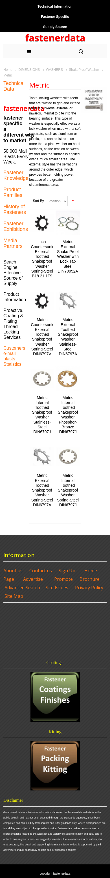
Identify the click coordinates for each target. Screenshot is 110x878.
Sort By (38, 201)
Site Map (14, 596)
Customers (14, 348)
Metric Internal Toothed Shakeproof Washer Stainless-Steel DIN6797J (42, 414)
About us (13, 570)
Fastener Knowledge (15, 175)
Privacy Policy (89, 587)
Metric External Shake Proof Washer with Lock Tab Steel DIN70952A (68, 256)
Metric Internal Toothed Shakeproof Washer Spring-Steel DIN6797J (68, 490)
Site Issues (57, 587)
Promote (63, 579)
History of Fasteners (14, 209)
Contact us (40, 570)
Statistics (12, 364)
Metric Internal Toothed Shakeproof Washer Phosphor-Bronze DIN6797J (68, 414)
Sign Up (67, 570)
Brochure (90, 579)
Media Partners (13, 243)
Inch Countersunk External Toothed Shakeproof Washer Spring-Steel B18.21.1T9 (42, 258)
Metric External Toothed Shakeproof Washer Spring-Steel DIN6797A (42, 490)
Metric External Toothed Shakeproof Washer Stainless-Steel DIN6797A (68, 336)
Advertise (33, 579)
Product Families (12, 192)
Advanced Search (22, 587)
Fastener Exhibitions (15, 226)
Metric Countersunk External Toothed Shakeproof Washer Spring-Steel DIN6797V (42, 336)
